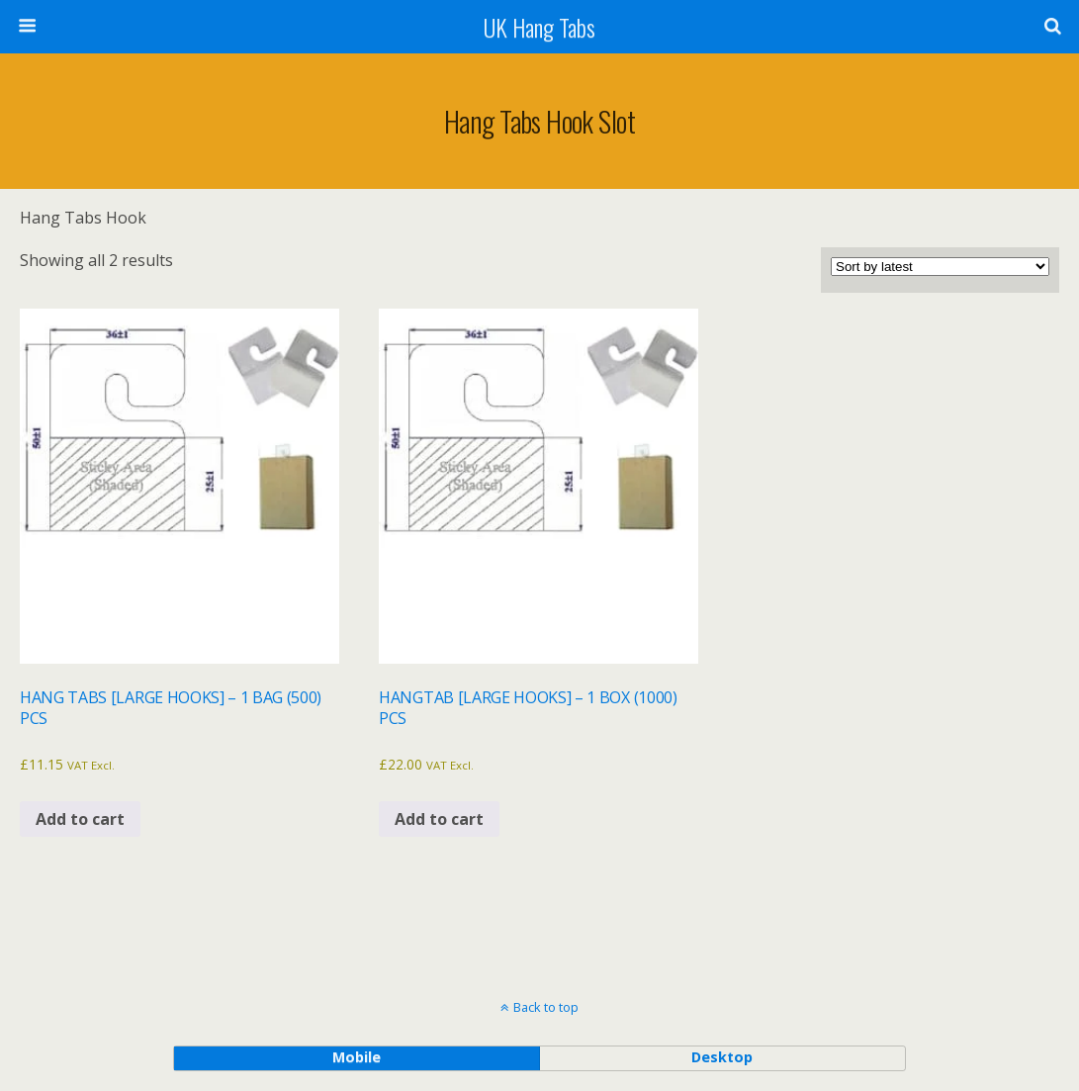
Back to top (546, 1007)
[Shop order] (940, 266)
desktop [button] (722, 1056)
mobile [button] (356, 1056)
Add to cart (80, 819)
